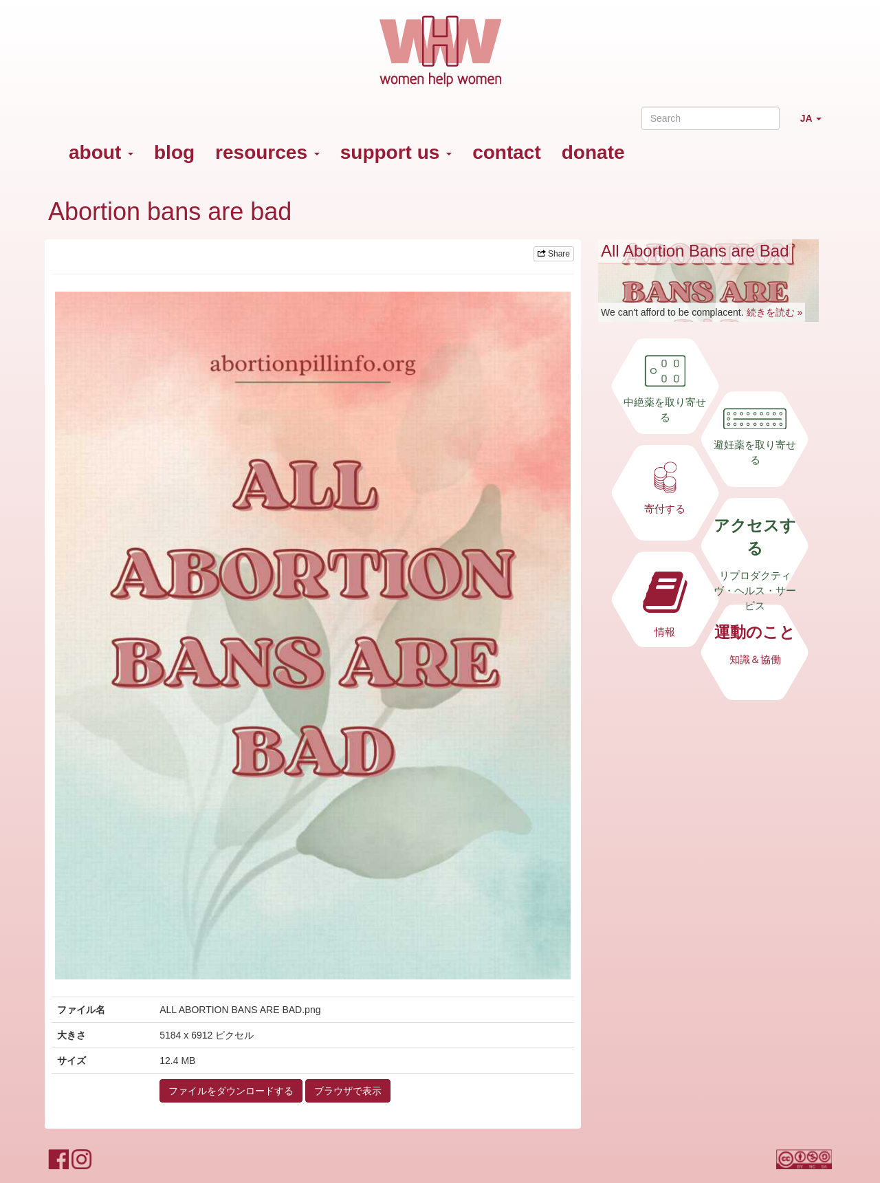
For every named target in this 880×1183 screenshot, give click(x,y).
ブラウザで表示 (348, 1090)
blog (174, 152)
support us (396, 152)
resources (267, 152)
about (101, 152)
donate (593, 152)
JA (816, 124)
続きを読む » (775, 312)
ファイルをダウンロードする (231, 1090)
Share (554, 254)
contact (506, 152)
